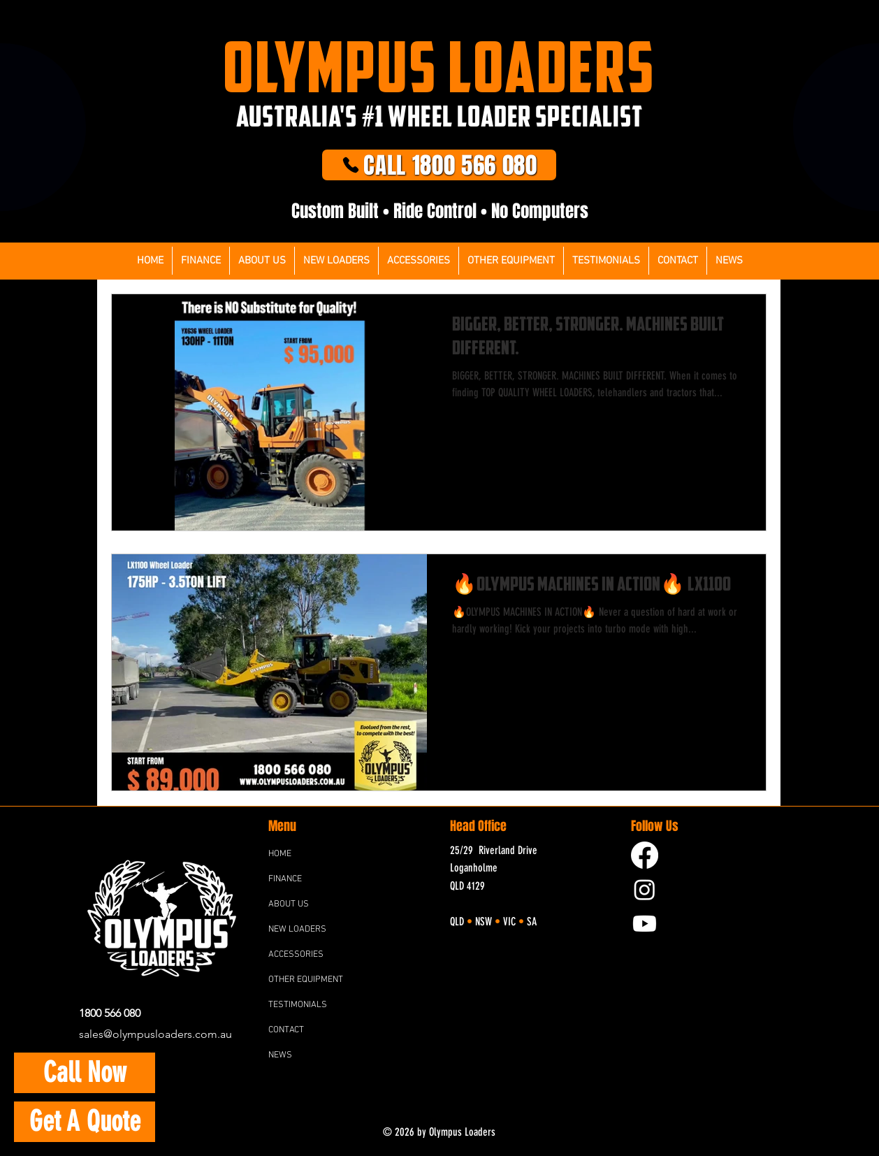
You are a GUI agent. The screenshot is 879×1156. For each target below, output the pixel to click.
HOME (279, 854)
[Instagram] (644, 889)
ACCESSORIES (296, 954)
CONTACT (286, 1030)
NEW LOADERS (297, 929)
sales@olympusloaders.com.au (155, 1034)
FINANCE (285, 879)
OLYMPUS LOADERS (439, 66)
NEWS (280, 1055)
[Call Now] (84, 1073)
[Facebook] (644, 855)
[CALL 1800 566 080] (439, 165)
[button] (418, 261)
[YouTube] (644, 923)
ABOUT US (288, 904)
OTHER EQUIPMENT (305, 979)
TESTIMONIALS (297, 1005)
